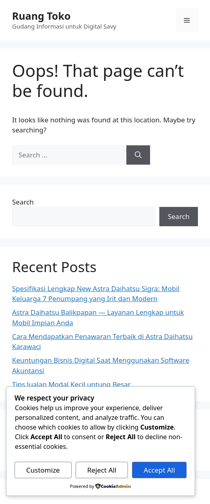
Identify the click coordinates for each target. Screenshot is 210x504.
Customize (43, 470)
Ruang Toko (41, 16)
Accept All (159, 470)
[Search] (138, 155)
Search (23, 202)
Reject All (102, 470)
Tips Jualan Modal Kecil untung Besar (71, 384)
